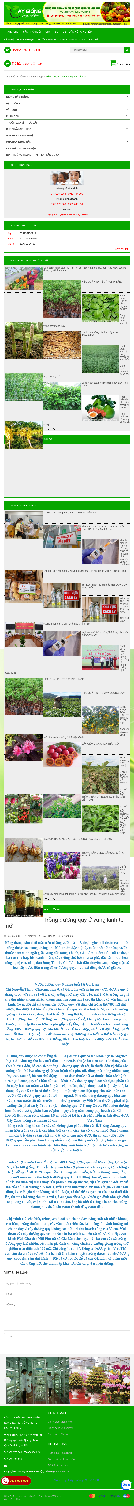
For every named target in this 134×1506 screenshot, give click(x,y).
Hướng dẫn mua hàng (60, 1452)
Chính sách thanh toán (60, 1421)
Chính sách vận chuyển (60, 1428)
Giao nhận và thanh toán (61, 1459)
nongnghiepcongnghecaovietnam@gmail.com (29, 1471)
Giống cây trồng (67, 96)
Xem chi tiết (121, 249)
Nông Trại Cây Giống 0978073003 (77, 1480)
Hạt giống (67, 103)
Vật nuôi (67, 109)
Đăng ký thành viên (58, 1471)
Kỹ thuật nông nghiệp (19, 39)
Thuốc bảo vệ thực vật (21, 122)
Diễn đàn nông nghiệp (77, 31)
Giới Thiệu (51, 31)
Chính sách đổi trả (58, 1434)
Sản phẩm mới (32, 31)
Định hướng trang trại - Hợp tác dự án (32, 154)
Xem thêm (50, 429)
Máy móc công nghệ (67, 135)
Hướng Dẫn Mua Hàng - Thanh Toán (61, 39)
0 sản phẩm (120, 63)
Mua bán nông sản (67, 141)
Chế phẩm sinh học (67, 128)
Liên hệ (93, 39)
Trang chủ (11, 31)
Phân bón (67, 116)
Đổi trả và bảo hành (58, 1465)
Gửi (10, 1336)
